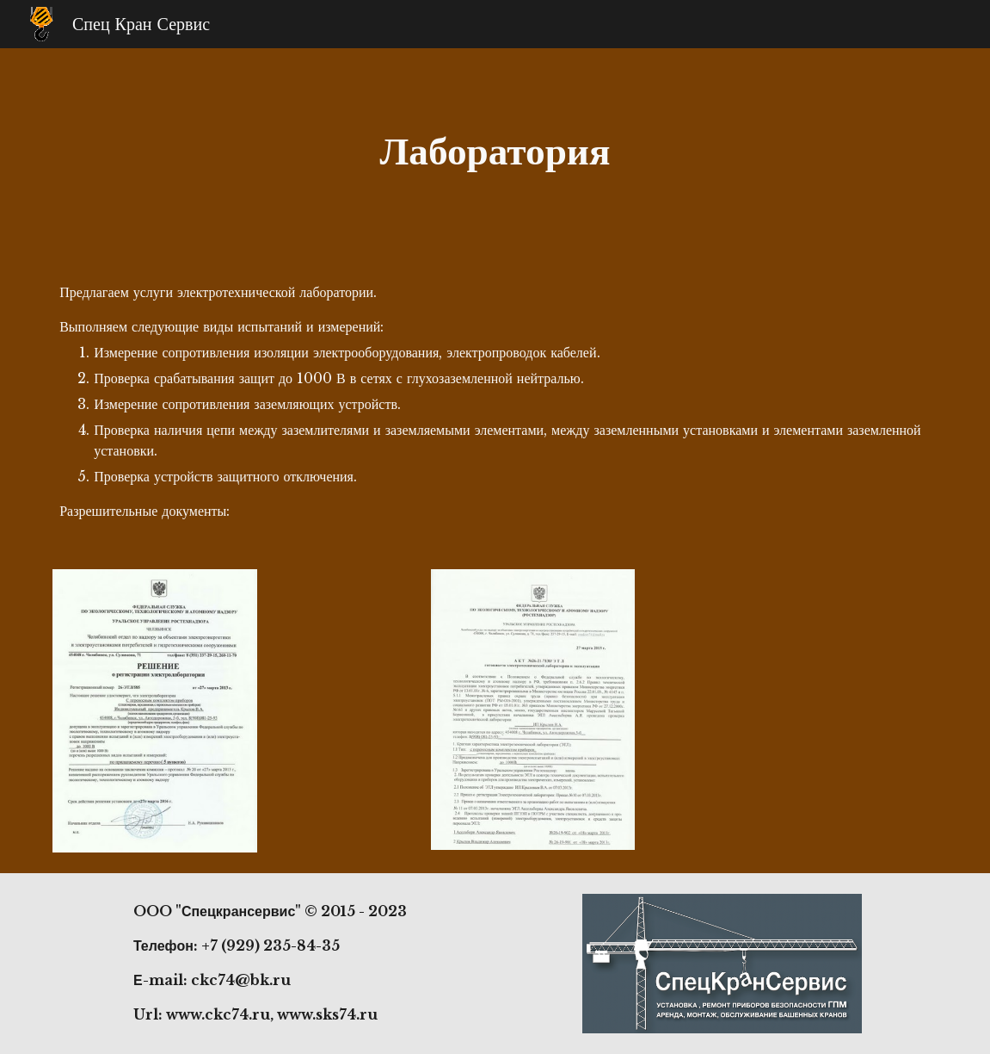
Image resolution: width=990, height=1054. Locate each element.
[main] (495, 151)
